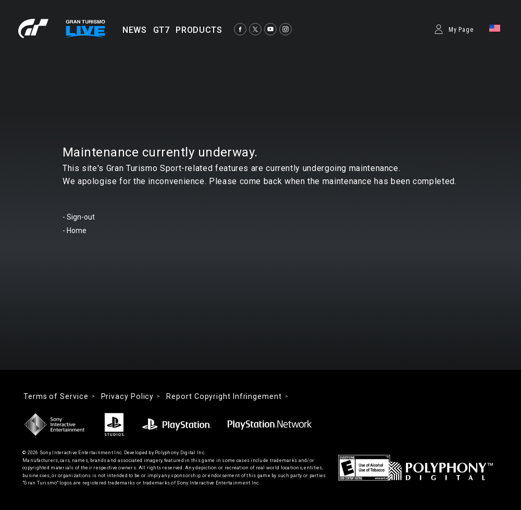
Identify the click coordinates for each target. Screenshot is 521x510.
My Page (461, 29)
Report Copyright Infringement (223, 396)
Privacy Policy (127, 396)
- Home (74, 230)
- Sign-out (79, 217)
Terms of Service (56, 396)
